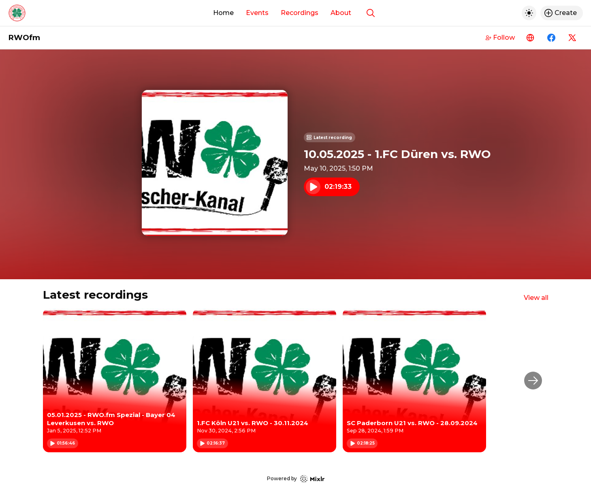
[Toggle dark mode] (529, 13)
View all (536, 298)
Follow (500, 37)
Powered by (295, 479)
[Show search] (370, 13)
